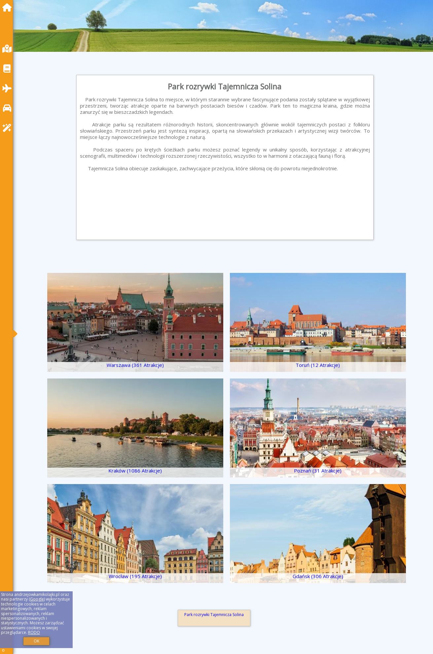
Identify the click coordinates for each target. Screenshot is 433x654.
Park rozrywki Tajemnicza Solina (214, 614)
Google (37, 599)
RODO (34, 632)
